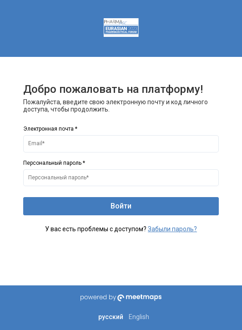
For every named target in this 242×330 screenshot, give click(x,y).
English (139, 316)
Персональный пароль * (54, 163)
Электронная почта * (50, 129)
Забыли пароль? (172, 229)
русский (110, 316)
